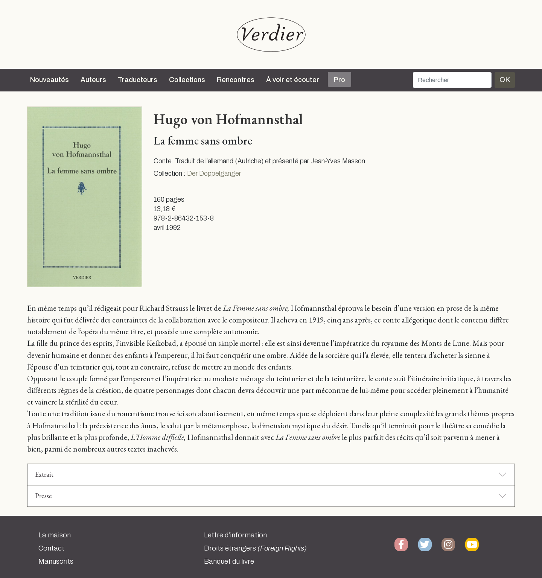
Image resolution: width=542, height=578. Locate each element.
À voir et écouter (292, 80)
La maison (54, 535)
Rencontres (235, 80)
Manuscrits (55, 561)
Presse (43, 495)
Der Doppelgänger (214, 173)
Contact (51, 548)
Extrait (44, 474)
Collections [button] (187, 80)
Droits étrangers (255, 548)
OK (504, 80)
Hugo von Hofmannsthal (228, 119)
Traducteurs (137, 80)
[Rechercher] (452, 80)
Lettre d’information (235, 535)
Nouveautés (49, 80)
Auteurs (93, 80)
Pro (339, 80)
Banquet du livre (229, 561)
